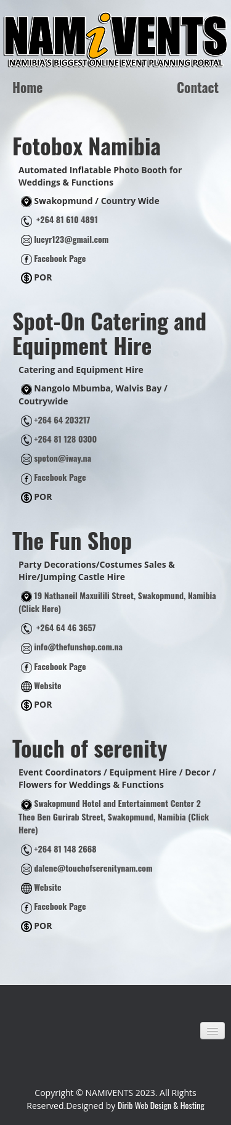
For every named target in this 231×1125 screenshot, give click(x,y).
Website (47, 685)
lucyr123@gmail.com (71, 238)
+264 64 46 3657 (66, 627)
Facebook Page (59, 258)
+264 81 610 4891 (67, 219)
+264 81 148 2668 (65, 848)
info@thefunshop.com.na (78, 646)
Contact (198, 87)
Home (27, 87)
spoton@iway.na (62, 457)
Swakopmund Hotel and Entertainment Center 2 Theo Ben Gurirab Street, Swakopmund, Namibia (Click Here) (113, 815)
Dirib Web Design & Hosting (161, 1104)
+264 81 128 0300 (65, 438)
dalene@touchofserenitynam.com (93, 867)
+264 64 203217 (62, 419)
